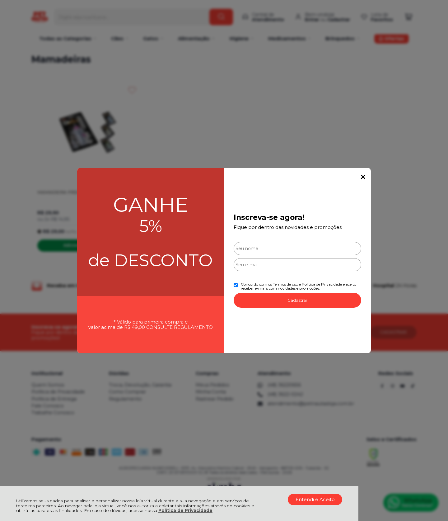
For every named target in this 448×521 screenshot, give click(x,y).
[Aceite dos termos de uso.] (236, 285)
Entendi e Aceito (315, 499)
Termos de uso (285, 284)
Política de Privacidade (185, 510)
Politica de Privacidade (322, 284)
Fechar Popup (363, 177)
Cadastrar (297, 300)
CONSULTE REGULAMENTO (179, 327)
